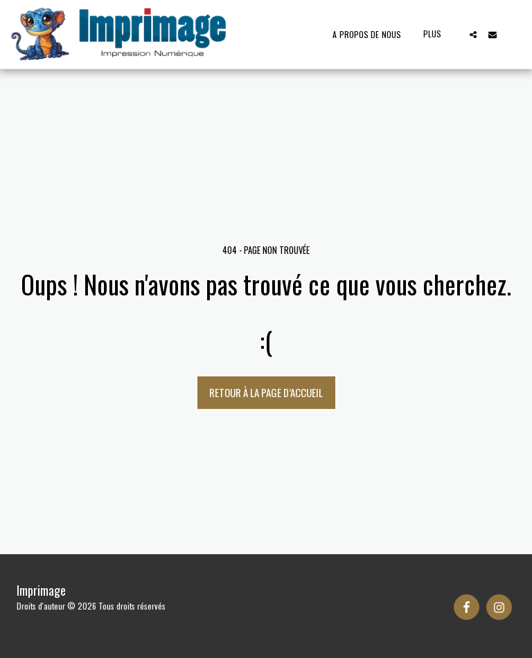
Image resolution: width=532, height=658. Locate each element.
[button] (473, 34)
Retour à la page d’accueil (266, 392)
